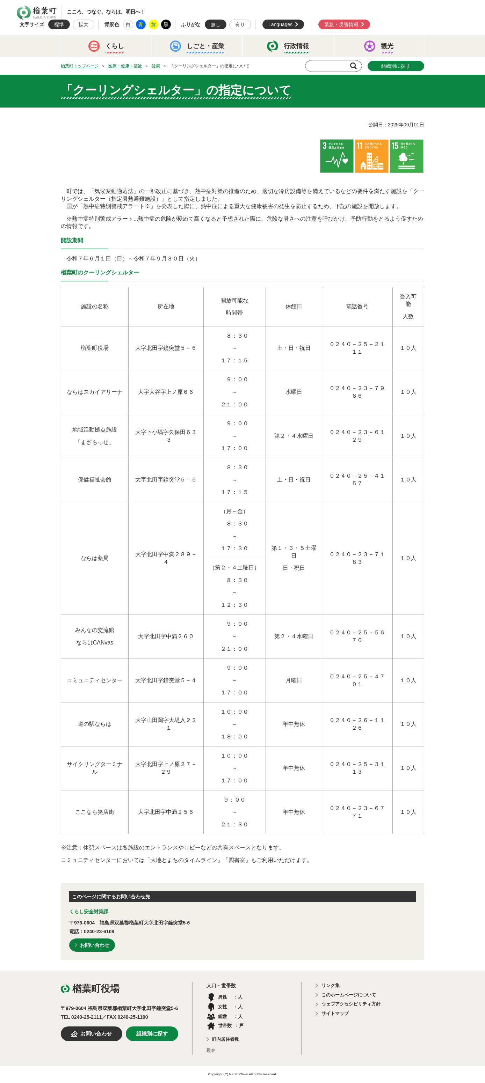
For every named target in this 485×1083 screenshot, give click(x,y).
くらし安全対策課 (88, 911)
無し (215, 24)
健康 (156, 66)
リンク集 (330, 985)
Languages (280, 24)
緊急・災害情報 (341, 24)
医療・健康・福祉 (125, 66)
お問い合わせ (94, 945)
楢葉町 (37, 13)
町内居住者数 (225, 1039)
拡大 (83, 24)
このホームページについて (348, 994)
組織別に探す (396, 66)
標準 (59, 24)
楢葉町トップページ (80, 66)
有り (240, 24)
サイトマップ (335, 1013)
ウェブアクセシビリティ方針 (351, 1004)
